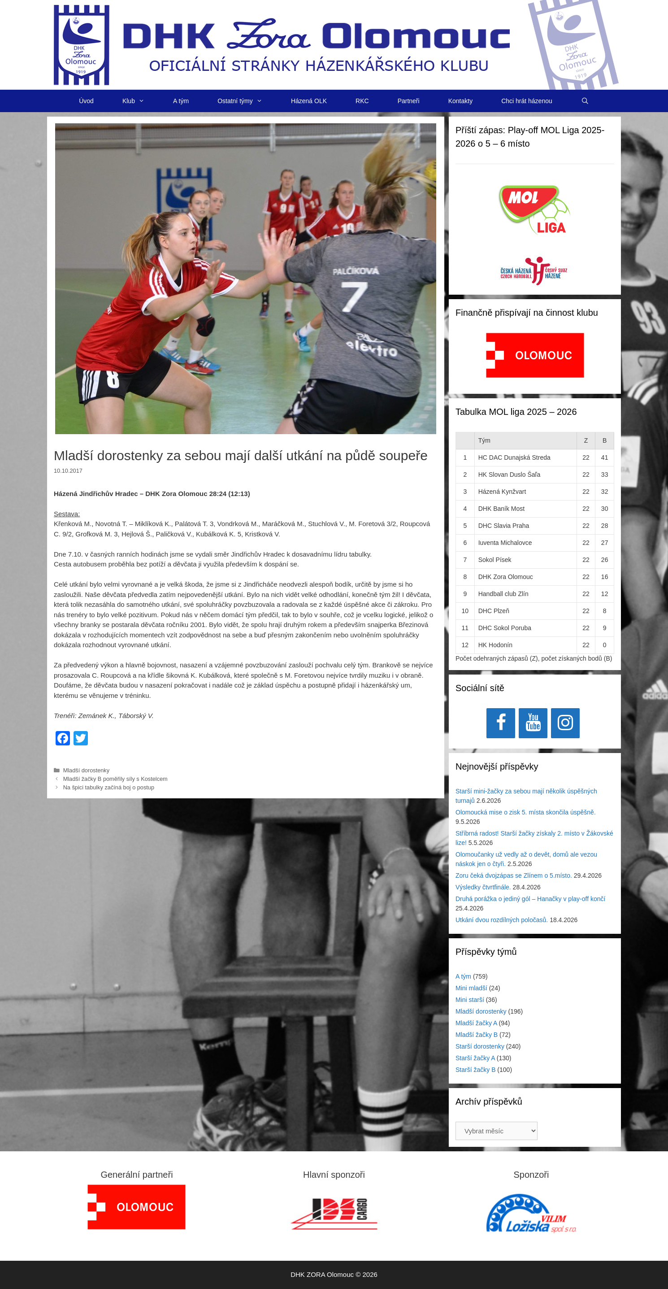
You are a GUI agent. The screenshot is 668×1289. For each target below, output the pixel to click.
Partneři (409, 101)
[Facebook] (500, 723)
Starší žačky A (475, 1058)
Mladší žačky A (476, 1023)
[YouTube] (533, 723)
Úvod (86, 101)
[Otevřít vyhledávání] (585, 101)
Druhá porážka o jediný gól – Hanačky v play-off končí (530, 898)
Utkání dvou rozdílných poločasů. (501, 919)
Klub (140, 101)
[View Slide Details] (535, 355)
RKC (362, 101)
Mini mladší (471, 988)
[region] (535, 360)
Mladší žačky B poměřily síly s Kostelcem (115, 778)
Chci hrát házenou (526, 101)
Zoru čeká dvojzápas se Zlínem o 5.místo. (513, 875)
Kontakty (460, 101)
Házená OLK (309, 101)
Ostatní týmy (247, 101)
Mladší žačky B (476, 1034)
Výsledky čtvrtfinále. (483, 887)
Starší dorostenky (479, 1046)
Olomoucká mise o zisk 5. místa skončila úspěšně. (525, 812)
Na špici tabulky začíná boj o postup (108, 787)
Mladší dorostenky (86, 770)
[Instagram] (565, 723)
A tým (181, 101)
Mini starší (469, 999)
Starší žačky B (475, 1069)
